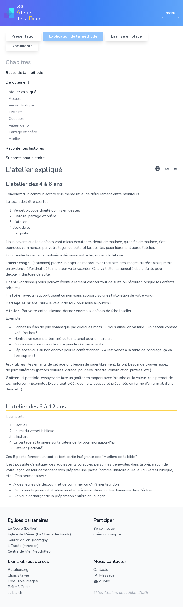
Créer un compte (107, 534)
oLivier (104, 581)
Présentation (23, 36)
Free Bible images (23, 581)
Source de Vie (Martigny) (28, 540)
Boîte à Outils (19, 587)
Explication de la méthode (73, 36)
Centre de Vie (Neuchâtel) (29, 551)
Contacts (100, 569)
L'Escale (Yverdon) (23, 545)
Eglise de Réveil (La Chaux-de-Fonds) (39, 534)
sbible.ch (15, 592)
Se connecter (104, 528)
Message (107, 575)
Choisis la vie (18, 575)
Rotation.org (18, 569)
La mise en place (126, 36)
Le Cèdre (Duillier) (23, 528)
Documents (22, 46)
